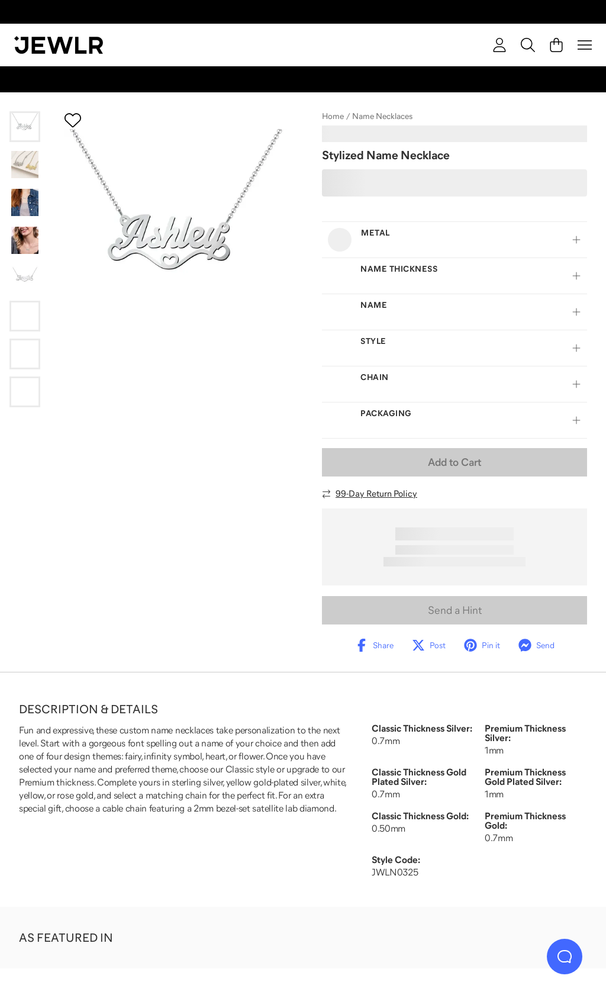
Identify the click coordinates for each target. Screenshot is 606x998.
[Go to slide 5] (24, 278)
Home (333, 116)
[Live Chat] (564, 956)
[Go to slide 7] (24, 354)
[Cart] (556, 45)
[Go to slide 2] (24, 164)
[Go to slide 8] (24, 391)
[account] (499, 45)
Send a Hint (455, 610)
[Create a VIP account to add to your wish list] (73, 120)
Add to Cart (454, 462)
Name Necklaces (382, 116)
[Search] (528, 45)
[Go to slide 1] (24, 126)
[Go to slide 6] (24, 316)
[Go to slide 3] (24, 202)
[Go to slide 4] (24, 240)
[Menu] (585, 45)
